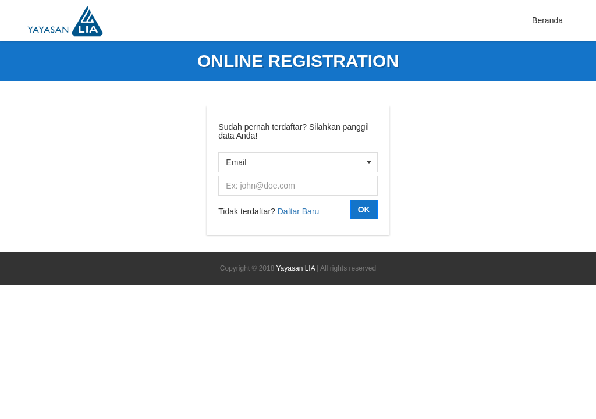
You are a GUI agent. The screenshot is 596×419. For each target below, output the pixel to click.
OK (364, 209)
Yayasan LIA (295, 268)
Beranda (547, 20)
